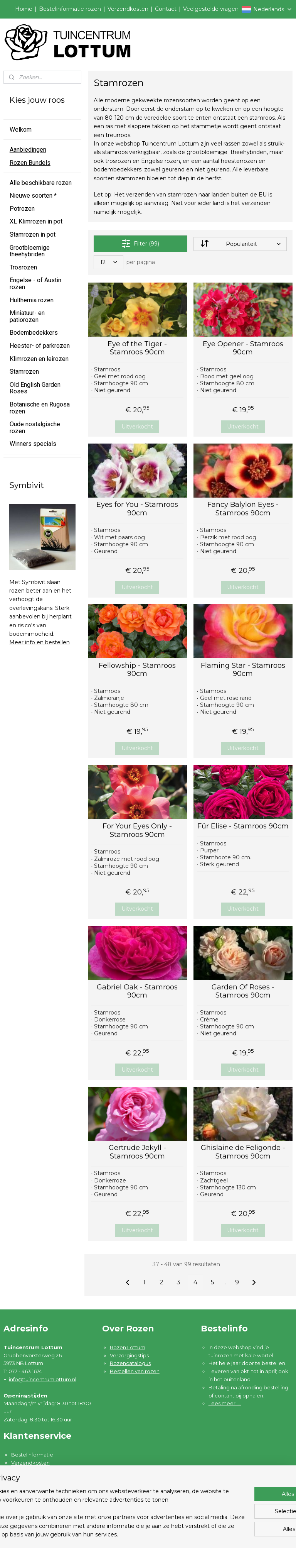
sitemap (180, 1533)
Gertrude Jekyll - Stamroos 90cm (137, 1152)
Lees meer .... (225, 1403)
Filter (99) (141, 243)
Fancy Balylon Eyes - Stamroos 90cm (243, 509)
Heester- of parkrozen (40, 345)
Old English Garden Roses (35, 388)
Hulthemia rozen (32, 300)
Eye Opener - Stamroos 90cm (243, 348)
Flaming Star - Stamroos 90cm (243, 670)
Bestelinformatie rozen (70, 8)
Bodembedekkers (34, 332)
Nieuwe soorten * (33, 195)
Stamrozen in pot (33, 234)
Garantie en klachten (37, 1471)
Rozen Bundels (30, 162)
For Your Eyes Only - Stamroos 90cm (137, 830)
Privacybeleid (28, 1487)
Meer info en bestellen (39, 642)
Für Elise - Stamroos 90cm (243, 826)
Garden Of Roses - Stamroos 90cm (243, 991)
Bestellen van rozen (135, 1371)
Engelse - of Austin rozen (35, 283)
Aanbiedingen (28, 149)
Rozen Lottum (127, 1347)
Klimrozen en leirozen (39, 358)
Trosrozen (23, 267)
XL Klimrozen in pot (36, 221)
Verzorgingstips (129, 1355)
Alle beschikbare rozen (41, 182)
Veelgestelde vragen (211, 8)
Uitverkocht (137, 426)
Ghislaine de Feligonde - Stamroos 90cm (243, 1152)
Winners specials (33, 443)
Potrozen (22, 208)
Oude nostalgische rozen (35, 427)
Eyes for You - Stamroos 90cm (137, 509)
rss (194, 1533)
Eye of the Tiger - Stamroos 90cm (137, 348)
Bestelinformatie (32, 1454)
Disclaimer (24, 1495)
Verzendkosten (128, 8)
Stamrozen (24, 371)
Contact (166, 8)
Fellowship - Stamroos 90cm (137, 670)
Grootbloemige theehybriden (30, 251)
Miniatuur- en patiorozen (27, 316)
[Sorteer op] (240, 244)
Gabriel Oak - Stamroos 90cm (137, 991)
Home (23, 8)
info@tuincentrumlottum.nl (42, 1379)
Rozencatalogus (130, 1363)
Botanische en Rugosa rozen (40, 408)
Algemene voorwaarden (42, 1478)
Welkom (21, 129)
